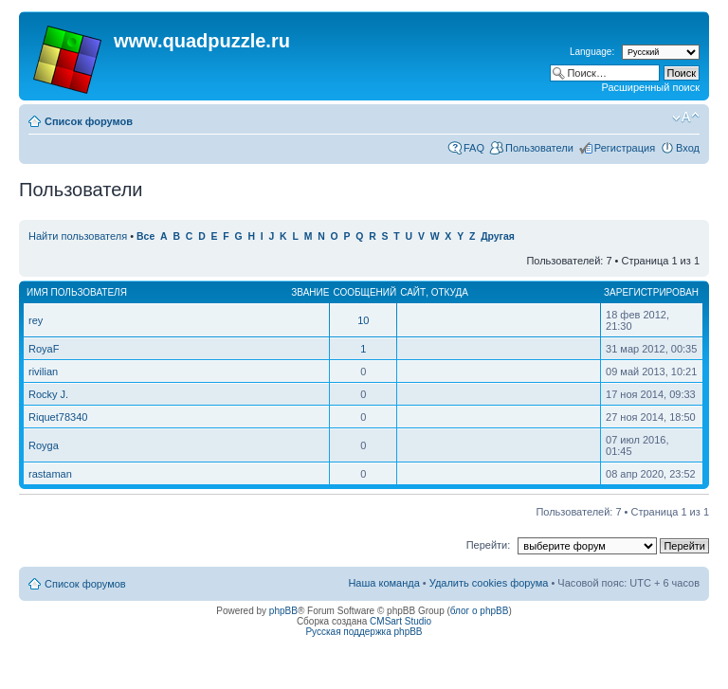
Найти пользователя (77, 236)
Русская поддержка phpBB (363, 631)
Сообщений (364, 292)
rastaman (50, 474)
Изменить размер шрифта (686, 117)
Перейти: (488, 545)
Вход (688, 148)
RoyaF (43, 348)
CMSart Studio (400, 621)
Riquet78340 (57, 417)
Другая (498, 236)
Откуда (449, 292)
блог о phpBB (479, 611)
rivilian (43, 371)
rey (35, 320)
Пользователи (539, 148)
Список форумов (89, 121)
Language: (592, 51)
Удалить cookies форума (489, 583)
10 (363, 320)
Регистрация (624, 148)
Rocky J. (48, 394)
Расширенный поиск (650, 87)
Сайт (413, 292)
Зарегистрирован (651, 292)
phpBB (283, 611)
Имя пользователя (77, 292)
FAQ (474, 148)
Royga (43, 445)
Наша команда (383, 583)
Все (145, 236)
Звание (310, 292)
